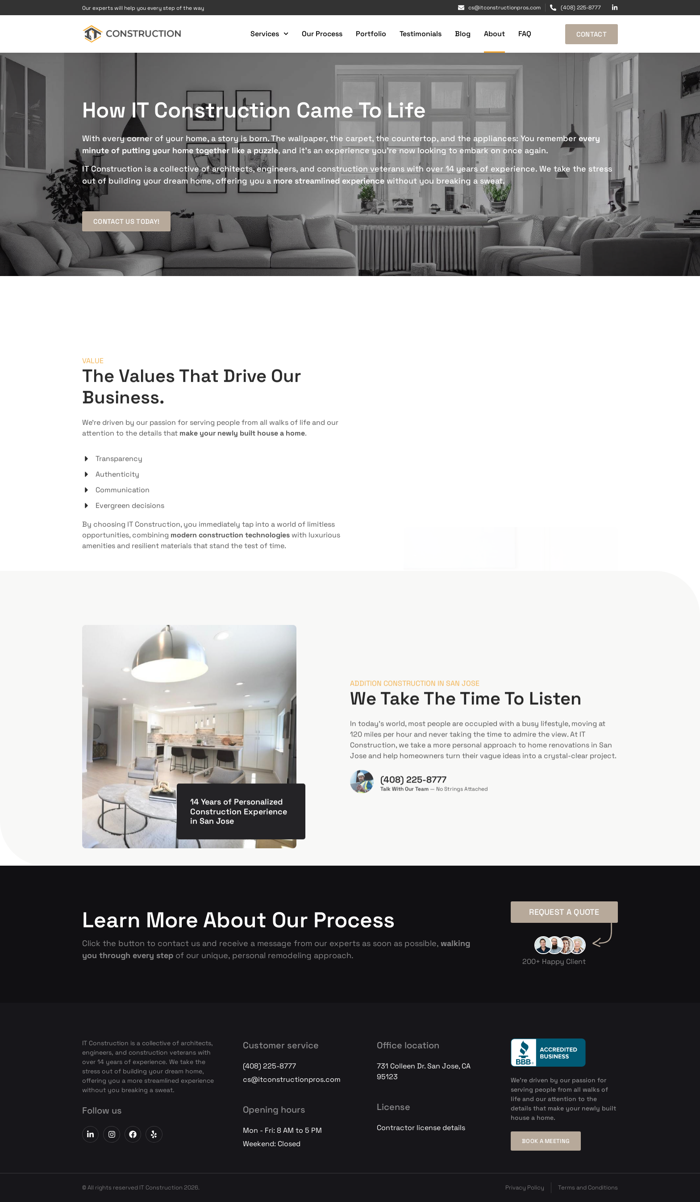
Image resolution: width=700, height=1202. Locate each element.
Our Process (322, 33)
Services (269, 34)
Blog (463, 33)
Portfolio (371, 33)
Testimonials (421, 33)
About (494, 33)
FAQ (524, 33)
